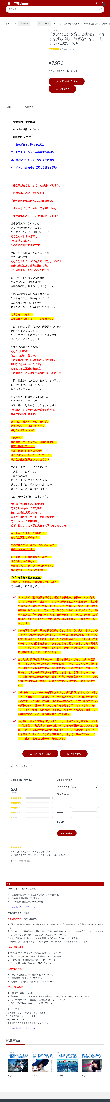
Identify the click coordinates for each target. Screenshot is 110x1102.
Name (61, 812)
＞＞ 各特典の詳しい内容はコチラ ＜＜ (24, 907)
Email (60, 822)
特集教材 (24, 23)
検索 (100, 9)
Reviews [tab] (28, 107)
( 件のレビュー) (67, 49)
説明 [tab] (8, 107)
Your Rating (63, 786)
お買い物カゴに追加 (69, 81)
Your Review (63, 794)
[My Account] (96, 3)
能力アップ (44, 23)
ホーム (9, 23)
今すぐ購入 (64, 89)
